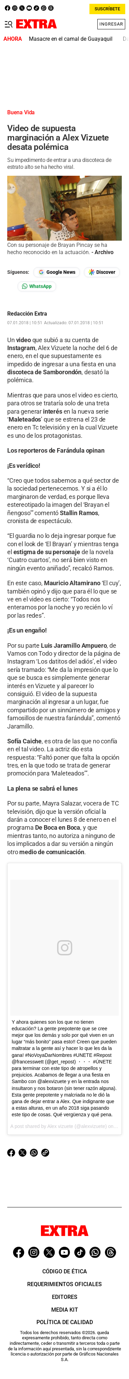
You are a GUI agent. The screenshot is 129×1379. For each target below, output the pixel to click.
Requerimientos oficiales (64, 1284)
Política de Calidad (64, 1322)
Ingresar (111, 24)
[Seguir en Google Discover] (102, 272)
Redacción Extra (27, 314)
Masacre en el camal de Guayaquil (70, 39)
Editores (64, 1297)
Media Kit (64, 1309)
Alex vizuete (60, 1126)
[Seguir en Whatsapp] (37, 286)
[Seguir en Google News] (56, 272)
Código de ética (64, 1271)
